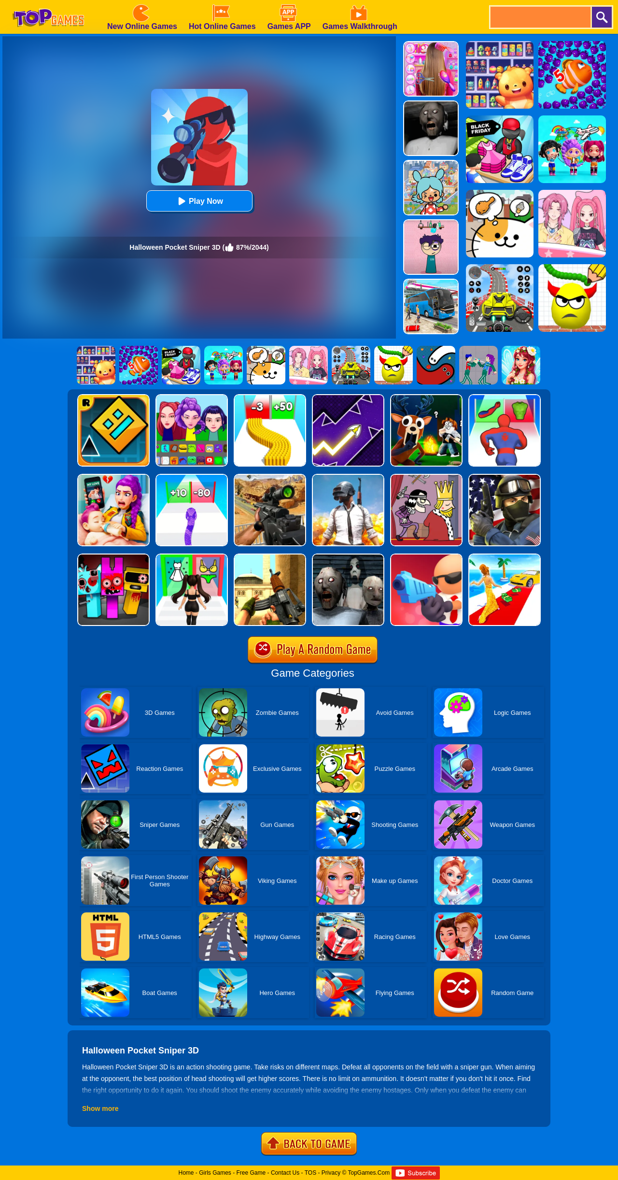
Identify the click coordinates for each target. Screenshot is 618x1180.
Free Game (251, 1172)
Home (186, 1172)
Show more (100, 1108)
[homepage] (48, 3)
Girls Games (215, 1172)
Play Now (199, 201)
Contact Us (285, 1172)
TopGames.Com (369, 1172)
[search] (539, 17)
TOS (310, 1172)
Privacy (331, 1172)
